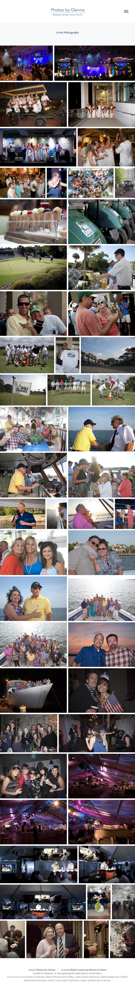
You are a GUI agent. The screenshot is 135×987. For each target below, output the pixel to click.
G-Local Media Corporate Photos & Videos (84, 969)
